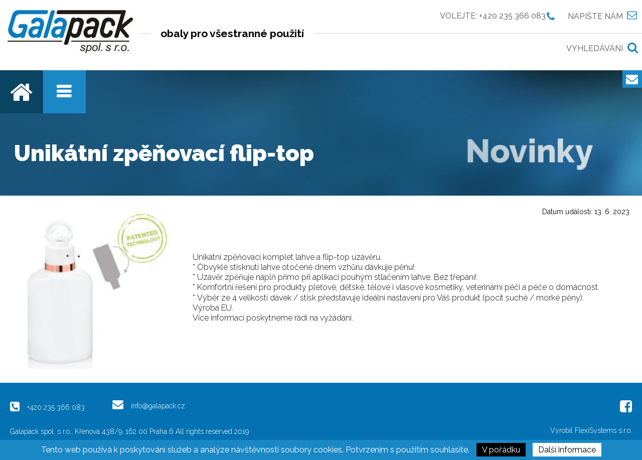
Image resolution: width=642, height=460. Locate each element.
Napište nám (595, 16)
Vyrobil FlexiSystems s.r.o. (591, 430)
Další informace (567, 449)
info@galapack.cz (158, 405)
